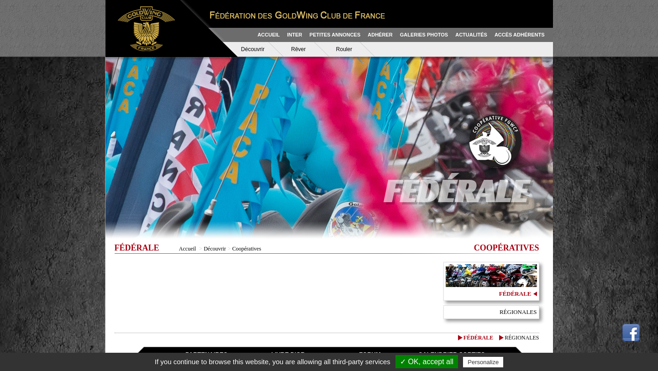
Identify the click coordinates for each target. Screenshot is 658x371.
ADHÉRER (380, 34)
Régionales (518, 311)
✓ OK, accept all (426, 362)
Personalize (483, 362)
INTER (294, 34)
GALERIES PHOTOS (424, 34)
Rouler (344, 49)
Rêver (298, 49)
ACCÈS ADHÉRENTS (520, 34)
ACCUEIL (269, 34)
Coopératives (246, 249)
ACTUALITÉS (471, 34)
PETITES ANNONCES (335, 34)
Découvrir (252, 49)
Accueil (187, 249)
